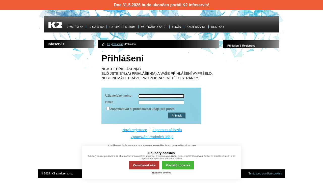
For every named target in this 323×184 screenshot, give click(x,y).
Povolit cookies (178, 165)
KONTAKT (217, 26)
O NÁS (176, 26)
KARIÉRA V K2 (196, 26)
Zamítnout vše (144, 165)
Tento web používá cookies (265, 173)
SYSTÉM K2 (75, 26)
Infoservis (117, 44)
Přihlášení (233, 45)
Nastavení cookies (161, 172)
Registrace (248, 45)
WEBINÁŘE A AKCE (153, 26)
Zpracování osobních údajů (152, 137)
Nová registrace (134, 130)
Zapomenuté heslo (167, 130)
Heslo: (110, 102)
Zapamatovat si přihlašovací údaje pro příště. (142, 109)
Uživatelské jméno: (118, 95)
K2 (108, 44)
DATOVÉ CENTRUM (122, 26)
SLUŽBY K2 (96, 26)
